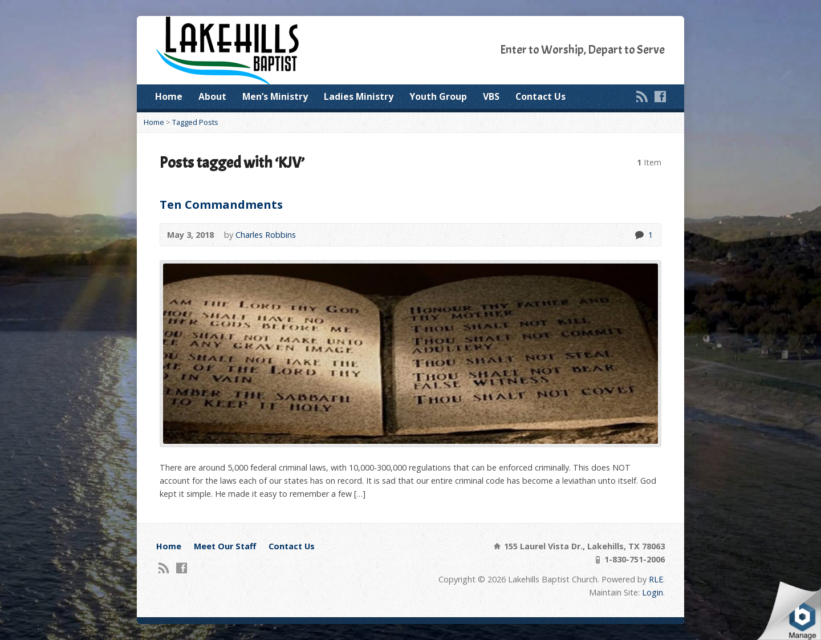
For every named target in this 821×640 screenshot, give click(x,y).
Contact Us (540, 96)
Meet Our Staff (225, 546)
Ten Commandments (221, 204)
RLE (656, 579)
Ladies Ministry (358, 96)
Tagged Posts (195, 122)
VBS (491, 96)
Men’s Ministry (275, 96)
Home (168, 96)
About (212, 96)
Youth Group (438, 96)
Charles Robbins (265, 234)
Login (652, 592)
